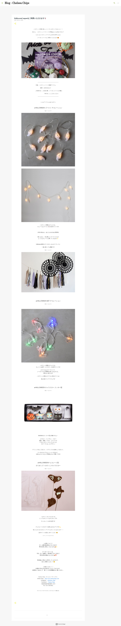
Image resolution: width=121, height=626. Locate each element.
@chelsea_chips (51, 580)
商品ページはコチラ (48, 110)
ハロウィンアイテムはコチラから (48, 535)
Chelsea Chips (51, 582)
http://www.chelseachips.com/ (52, 578)
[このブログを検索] (111, 3)
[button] (15, 24)
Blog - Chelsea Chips (17, 3)
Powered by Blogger (60, 624)
